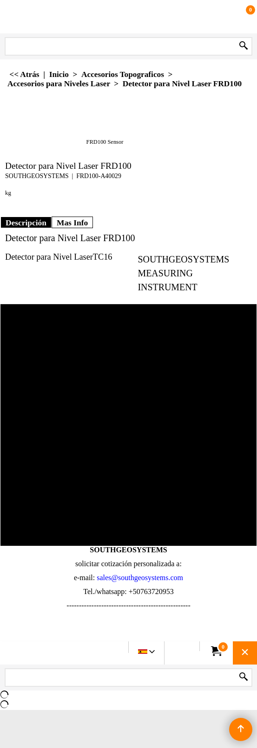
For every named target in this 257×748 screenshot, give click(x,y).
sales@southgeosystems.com (140, 578)
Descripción (26, 222)
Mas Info (72, 222)
